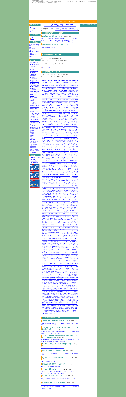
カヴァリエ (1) (58, 129)
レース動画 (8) (66, 263)
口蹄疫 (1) (44, 288)
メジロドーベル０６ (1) (64, 249)
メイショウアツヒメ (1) (49, 246)
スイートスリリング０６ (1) (57, 158)
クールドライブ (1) (68, 132)
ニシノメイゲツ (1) (60, 202)
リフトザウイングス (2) (47, 260)
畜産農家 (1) (52, 300)
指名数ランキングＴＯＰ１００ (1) (67, 291)
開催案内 (32, 130)
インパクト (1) (66, 116)
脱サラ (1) (70, 299)
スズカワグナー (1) (50, 162)
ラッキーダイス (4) (48, 254)
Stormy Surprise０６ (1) (54, 90)
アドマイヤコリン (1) (59, 102)
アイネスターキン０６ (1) (67, 96)
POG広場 (53, 21)
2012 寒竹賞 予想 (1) (63, 82)
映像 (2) (55, 277)
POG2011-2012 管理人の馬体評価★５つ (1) (59, 85)
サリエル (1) (66, 144)
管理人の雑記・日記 (34, 139)
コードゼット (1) (70, 137)
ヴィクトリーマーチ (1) (54, 274)
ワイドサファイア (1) (59, 271)
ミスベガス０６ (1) (49, 243)
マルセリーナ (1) (54, 241)
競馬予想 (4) (55, 282)
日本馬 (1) (44, 305)
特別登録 (70, 30)
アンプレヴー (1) (66, 112)
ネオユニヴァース (34, 114)
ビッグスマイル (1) (55, 215)
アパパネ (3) (73, 105)
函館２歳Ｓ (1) (49, 307)
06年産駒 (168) (45, 80)
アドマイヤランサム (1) (64, 105)
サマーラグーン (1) (51, 144)
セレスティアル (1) (73, 169)
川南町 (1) (72, 297)
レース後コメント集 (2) (56, 263)
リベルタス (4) (56, 260)
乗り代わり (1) (57, 296)
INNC (43, 47)
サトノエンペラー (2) (70, 143)
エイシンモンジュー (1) (60, 121)
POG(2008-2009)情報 (34, 44)
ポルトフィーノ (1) (68, 233)
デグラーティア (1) (61, 191)
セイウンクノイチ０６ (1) (57, 166)
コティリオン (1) (48, 140)
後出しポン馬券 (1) (72, 286)
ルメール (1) (60, 262)
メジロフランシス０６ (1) (51, 251)
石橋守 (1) (63, 297)
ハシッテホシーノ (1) (63, 205)
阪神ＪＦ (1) (67, 288)
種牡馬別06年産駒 (34, 149)
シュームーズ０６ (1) (60, 149)
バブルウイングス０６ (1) (70, 208)
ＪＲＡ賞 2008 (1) (55, 91)
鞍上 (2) (47, 277)
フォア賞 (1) (62, 222)
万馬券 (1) (56, 310)
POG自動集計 (34, 162)
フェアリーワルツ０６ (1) (54, 221)
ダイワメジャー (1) (72, 179)
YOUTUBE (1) (64, 90)
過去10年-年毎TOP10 (35, 128)
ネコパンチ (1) (54, 204)
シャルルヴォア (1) (50, 149)
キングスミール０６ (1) (47, 132)
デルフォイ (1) (56, 193)
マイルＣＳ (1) (58, 238)
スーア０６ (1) (47, 158)
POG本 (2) (73, 88)
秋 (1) (74, 293)
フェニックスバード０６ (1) (52, 222)
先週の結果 (75, 30)
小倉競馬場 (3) (62, 294)
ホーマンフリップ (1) (49, 232)
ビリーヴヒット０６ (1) (65, 215)
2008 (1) (51, 80)
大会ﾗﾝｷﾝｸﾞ (58, 30)
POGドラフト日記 (34, 71)
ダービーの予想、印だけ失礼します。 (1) (60, 177)
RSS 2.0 (33, 37)
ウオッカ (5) (69, 118)
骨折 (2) (56, 288)
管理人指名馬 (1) (53, 279)
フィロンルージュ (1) (70, 219)
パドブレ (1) (66, 212)
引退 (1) (51, 277)
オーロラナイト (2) (48, 126)
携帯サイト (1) (67, 282)
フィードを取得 (46, 67)
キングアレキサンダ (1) (71, 130)
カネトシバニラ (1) (68, 127)
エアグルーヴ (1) (67, 119)
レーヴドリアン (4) (48, 265)
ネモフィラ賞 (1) (69, 204)
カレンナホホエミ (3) (50, 129)
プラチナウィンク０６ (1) (69, 226)
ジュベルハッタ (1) (63, 157)
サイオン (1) (61, 141)
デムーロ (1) (50, 193)
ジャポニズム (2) (68, 155)
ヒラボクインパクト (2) (50, 213)
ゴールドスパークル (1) (52, 141)
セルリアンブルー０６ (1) (50, 169)
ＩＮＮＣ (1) (48, 91)
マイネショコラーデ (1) (53, 235)
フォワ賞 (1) (53, 224)
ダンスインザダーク (34, 113)
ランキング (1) (74, 254)
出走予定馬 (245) (49, 294)
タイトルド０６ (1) (53, 172)
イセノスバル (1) (64, 115)
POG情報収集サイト (34, 78)
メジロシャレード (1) (70, 247)
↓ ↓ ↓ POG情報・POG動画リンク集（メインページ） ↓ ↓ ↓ (60, 26)
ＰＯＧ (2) (46, 93)
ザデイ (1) (44, 146)
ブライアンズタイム (34, 119)
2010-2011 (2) (75, 80)
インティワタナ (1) (58, 116)
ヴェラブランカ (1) (63, 276)
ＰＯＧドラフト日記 (34, 89)
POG (51, 28)
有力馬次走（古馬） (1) (68, 311)
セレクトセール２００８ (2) (62, 169)
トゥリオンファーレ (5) (49, 196)
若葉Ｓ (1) (70, 293)
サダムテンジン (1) (50, 143)
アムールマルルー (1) (65, 107)
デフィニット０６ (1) (71, 191)
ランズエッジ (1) (46, 255)
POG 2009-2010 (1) (69, 84)
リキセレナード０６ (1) (49, 258)
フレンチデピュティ (34, 117)
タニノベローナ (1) (53, 176)
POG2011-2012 (33, 69)
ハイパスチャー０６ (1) (52, 205)
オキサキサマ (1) (68, 126)
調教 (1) (75, 300)
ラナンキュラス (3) (57, 254)
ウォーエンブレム (34, 94)
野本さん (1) (49, 311)
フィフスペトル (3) (60, 219)
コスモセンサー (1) (65, 138)
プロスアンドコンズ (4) (65, 229)
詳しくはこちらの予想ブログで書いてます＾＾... (52, 348)
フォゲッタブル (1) (69, 222)
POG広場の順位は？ (35, 64)
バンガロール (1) (73, 210)
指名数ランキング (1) (54, 291)
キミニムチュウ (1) (53, 130)
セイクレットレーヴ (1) (54, 168)
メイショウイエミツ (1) (60, 246)
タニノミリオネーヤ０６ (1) (64, 176)
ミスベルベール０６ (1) (59, 243)
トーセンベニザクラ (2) (62, 194)
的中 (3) (57, 302)
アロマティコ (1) (59, 110)
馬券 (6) (63, 305)
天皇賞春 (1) (73, 302)
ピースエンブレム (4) (52, 216)
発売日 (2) (68, 307)
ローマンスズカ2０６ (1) (67, 268)
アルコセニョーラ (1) (66, 109)
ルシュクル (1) (45, 262)
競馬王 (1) (50, 282)
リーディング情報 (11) (63, 257)
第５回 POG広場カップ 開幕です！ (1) (58, 299)
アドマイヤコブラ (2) (49, 102)
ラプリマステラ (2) (66, 254)
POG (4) (63, 84)
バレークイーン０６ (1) (63, 210)
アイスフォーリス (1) (56, 96)
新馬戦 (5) (54, 297)
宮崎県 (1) (51, 280)
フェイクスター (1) (64, 221)
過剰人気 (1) (60, 277)
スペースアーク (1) (49, 165)
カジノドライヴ (33, 97)
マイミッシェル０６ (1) (49, 238)
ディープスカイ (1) (59, 190)
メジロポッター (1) (61, 251)
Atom (32, 39)
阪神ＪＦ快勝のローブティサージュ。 (50, 361)
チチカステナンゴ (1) (55, 185)
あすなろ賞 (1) (56, 94)
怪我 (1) (65, 277)
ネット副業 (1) (61, 204)
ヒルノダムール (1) (60, 213)
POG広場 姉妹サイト (35, 62)
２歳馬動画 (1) (71, 90)
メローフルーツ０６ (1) (71, 251)
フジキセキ (32, 116)
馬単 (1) (73, 305)
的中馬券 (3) (62, 302)
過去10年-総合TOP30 (35, 127)
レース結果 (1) (66, 262)
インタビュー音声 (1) (49, 116)
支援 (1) (49, 293)
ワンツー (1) (61, 272)
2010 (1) (69, 80)
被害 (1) (72, 307)
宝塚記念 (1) (73, 308)
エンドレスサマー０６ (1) (64, 124)
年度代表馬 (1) (54, 305)
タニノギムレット (34, 111)
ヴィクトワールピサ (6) (65, 274)
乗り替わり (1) (50, 296)
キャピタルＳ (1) (62, 130)
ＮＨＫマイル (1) (64, 91)
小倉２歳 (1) (56, 294)
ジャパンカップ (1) (70, 154)
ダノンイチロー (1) (52, 182)
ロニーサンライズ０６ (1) (62, 269)
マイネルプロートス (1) (63, 237)
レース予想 (32, 125)
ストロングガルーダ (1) (49, 163)
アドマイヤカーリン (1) (62, 101)
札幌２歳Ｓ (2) (66, 290)
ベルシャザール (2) (50, 230)
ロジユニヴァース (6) (51, 269)
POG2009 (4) (45, 85)
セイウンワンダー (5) (69, 166)
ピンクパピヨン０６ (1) (56, 218)
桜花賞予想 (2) (59, 290)
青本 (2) (59, 297)
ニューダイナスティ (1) (70, 202)
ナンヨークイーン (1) (51, 202)
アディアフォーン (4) (52, 101)
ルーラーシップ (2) (73, 260)
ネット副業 (47, 47)
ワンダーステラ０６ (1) (52, 272)
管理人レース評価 (34, 141)
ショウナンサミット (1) (70, 149)
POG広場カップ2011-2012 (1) (57, 88)
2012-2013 (32, 68)
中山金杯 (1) (58, 300)
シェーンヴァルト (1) (70, 146)
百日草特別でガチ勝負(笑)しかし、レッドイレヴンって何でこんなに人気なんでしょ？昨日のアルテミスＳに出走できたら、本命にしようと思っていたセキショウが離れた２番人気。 (60, 386)
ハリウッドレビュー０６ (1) (50, 207)
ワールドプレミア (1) (49, 271)
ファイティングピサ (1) (68, 218)
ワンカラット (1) (68, 271)
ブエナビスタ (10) (60, 224)
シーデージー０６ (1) (52, 146)
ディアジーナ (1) (68, 190)
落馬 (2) (52, 313)
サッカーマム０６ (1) (60, 143)
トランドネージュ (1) (66, 197)
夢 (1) (66, 310)
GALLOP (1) (53, 84)
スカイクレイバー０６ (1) (66, 160)
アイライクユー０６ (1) (52, 98)
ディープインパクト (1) (49, 190)
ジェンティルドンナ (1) (51, 154)
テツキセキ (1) (53, 188)
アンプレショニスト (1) (56, 112)
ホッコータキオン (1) (70, 232)
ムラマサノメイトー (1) (64, 244)
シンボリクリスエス (34, 103)
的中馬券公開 (33, 152)
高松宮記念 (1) (50, 288)
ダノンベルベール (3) (62, 183)
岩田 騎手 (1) (67, 279)
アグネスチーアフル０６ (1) (52, 99)
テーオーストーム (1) (61, 187)
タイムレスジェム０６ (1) (50, 174)
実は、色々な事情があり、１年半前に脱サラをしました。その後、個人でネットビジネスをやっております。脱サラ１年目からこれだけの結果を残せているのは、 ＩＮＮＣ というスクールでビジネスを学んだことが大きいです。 (60, 40)
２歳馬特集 (71, 28)
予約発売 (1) (47, 313)
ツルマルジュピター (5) (50, 187)
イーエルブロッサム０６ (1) (60, 113)
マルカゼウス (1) (46, 241)
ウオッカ (32, 96)
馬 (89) (59, 305)
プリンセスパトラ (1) (55, 227)
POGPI (33, 159)
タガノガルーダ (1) (71, 174)
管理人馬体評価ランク (35, 144)
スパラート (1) (58, 163)
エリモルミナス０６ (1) (52, 124)
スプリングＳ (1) (66, 163)
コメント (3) (65, 140)
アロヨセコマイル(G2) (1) (69, 110)
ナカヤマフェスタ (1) (55, 201)
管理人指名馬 (33, 142)
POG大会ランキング (34, 80)
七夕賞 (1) (65, 293)
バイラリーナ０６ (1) (53, 208)
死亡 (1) (61, 293)
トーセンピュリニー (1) (51, 194)
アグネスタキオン (34, 93)
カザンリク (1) (49, 127)
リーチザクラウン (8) (53, 257)
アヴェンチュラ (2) (48, 113)
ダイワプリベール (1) (62, 179)
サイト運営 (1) (67, 141)
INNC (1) (59, 84)
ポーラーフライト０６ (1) (57, 233)
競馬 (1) (45, 282)
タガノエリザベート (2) (61, 174)
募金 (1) (68, 308)
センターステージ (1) (47, 171)
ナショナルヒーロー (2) (65, 201)
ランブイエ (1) (67, 255)
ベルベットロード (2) (60, 230)
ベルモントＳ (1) (69, 230)
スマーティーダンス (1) (59, 165)
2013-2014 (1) (47, 84)
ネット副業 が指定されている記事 (65, 21)
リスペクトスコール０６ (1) (61, 258)
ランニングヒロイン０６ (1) (56, 255)
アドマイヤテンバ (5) (54, 105)
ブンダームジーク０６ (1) (56, 226)
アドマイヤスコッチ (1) (56, 104)
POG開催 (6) (73, 85)
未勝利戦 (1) (62, 310)
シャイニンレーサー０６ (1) (68, 148)
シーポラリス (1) (61, 146)
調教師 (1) (52, 302)
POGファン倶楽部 (35, 157)
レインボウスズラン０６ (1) (59, 265)
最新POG (64, 28)
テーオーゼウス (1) (70, 187)
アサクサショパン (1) (64, 99)
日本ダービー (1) (73, 304)
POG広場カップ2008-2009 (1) (64, 87)
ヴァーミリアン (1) (68, 272)
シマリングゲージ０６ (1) (55, 148)
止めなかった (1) (55, 293)
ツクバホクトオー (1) (65, 185)
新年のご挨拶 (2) (48, 297)
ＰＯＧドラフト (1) (53, 93)
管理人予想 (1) (60, 279)
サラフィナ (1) (59, 144)
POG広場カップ (33, 72)
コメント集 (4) (71, 140)
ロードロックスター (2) (55, 268)
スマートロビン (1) (69, 165)
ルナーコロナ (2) (53, 262)
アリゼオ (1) (58, 109)
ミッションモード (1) (70, 243)
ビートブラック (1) (69, 213)
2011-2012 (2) (49, 82)
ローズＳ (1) (72, 266)
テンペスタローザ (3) (62, 188)
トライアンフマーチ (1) (55, 197)
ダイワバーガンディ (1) (51, 179)
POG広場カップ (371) (51, 87)
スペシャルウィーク (34, 107)
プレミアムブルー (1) (55, 229)
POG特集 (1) (67, 88)
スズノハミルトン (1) (60, 162)
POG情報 (57, 28)
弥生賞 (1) (54, 311)
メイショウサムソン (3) (47, 247)
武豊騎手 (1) (63, 308)
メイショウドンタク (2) (58, 247)
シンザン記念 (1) (51, 152)
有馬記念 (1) (60, 311)
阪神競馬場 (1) (52, 290)
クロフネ (32, 100)
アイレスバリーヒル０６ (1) (64, 98)
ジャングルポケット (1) (53, 157)
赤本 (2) (67, 297)
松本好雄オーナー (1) (71, 294)
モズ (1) (44, 252)
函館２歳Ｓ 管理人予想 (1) (59, 307)
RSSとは (71, 64)
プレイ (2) (47, 229)
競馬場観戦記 (33, 147)
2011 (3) (44, 82)
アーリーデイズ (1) (72, 94)
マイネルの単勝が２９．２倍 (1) (67, 235)
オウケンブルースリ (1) (58, 126)
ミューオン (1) (55, 244)
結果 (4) (45, 283)
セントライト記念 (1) (57, 171)
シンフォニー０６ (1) (60, 152)
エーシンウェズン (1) (47, 119)
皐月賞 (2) (72, 290)
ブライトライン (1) (69, 224)
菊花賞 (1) (46, 280)
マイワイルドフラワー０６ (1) (69, 238)
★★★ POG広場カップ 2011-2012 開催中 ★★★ (60, 24)
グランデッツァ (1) (59, 133)
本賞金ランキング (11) (49, 310)
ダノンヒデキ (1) (53, 183)
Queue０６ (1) (45, 90)
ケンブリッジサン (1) (49, 137)
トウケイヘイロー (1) (71, 196)
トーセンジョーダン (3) (65, 193)
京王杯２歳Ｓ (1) (58, 280)
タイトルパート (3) (62, 172)
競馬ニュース (33, 146)
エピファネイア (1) (57, 123)
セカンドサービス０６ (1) (66, 168)
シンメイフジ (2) (69, 152)
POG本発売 (32, 88)
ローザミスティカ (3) (64, 266)
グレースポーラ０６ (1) (52, 135)
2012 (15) (55, 82)
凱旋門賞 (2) (70, 277)
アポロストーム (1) (55, 107)
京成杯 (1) (64, 280)
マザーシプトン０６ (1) (53, 240)
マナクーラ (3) (74, 240)
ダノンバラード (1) (69, 182)
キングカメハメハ (34, 99)
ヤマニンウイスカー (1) (51, 252)
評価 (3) (48, 308)
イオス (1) (69, 113)
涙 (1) (55, 313)
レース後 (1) (73, 262)
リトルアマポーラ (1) (73, 258)
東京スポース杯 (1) (51, 304)
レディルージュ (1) (54, 266)
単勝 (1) (47, 300)
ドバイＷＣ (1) (55, 199)
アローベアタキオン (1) (49, 110)
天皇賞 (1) (67, 302)
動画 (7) (67, 304)
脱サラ (52, 47)
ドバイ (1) (49, 199)
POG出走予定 (33, 74)
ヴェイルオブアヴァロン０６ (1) (51, 276)
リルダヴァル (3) (64, 260)
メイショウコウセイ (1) (71, 246)
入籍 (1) (49, 305)
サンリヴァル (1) (73, 144)
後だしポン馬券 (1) (52, 283)
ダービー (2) (48, 177)
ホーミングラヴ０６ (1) (59, 232)
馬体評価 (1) (68, 305)
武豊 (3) (58, 308)
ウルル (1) (75, 118)
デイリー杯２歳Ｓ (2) (52, 191)
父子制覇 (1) (53, 308)
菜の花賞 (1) (61, 288)
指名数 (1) (46, 291)
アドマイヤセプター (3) (68, 104)
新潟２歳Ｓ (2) (64, 296)
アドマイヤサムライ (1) (69, 102)
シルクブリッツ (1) (64, 151)
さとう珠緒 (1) (64, 94)
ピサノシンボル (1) (61, 216)
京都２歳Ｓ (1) (70, 280)
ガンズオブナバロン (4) (67, 129)
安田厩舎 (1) (71, 276)
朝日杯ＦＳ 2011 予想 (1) (67, 300)
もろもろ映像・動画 (34, 91)
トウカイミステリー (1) (60, 196)
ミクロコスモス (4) (62, 241)
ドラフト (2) (73, 199)
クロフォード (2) (51, 133)
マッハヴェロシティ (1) (64, 240)
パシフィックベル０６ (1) (57, 212)
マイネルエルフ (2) (53, 237)
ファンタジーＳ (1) (51, 219)
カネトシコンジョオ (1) (58, 127)
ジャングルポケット (34, 105)
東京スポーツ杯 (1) (60, 304)
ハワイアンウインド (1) (62, 207)
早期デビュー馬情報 (34, 150)
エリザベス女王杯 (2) (67, 123)
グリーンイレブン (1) (69, 133)
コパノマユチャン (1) (57, 140)
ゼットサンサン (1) (67, 171)
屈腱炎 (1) (61, 282)
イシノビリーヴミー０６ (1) (53, 115)
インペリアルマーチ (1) (50, 118)
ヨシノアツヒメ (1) (61, 252)
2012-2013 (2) (71, 82)
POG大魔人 (34, 161)
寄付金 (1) (72, 279)
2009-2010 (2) (63, 80)
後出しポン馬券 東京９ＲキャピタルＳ (50, 366)
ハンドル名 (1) (71, 207)
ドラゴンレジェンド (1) (64, 199)
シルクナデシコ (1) (55, 151)
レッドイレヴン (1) (70, 265)
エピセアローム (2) (48, 123)
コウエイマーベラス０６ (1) (54, 138)
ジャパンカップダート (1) (58, 155)
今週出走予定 (64, 30)
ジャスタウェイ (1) (61, 154)
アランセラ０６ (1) (50, 109)
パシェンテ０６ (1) (46, 212)
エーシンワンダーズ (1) (57, 119)
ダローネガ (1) (71, 183)
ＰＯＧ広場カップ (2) (63, 93)
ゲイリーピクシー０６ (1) (60, 137)
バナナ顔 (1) (61, 208)
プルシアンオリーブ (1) (65, 227)
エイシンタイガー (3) (50, 121)
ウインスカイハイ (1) (61, 118)
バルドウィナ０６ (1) (53, 210)
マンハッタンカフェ (34, 121)
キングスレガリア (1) (58, 132)
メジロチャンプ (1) (54, 249)
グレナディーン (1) (62, 135)
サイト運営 (32, 102)
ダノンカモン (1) (61, 182)
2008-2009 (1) (57, 80)
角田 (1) (47, 279)
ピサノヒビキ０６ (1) (71, 216)
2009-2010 (32, 66)
